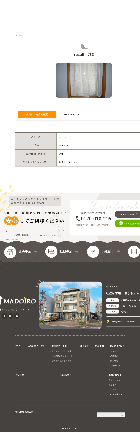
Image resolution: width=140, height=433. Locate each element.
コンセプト (115, 351)
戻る (21, 35)
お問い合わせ (130, 9)
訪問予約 (113, 390)
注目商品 (55, 12)
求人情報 (114, 360)
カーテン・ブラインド (61, 351)
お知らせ (97, 12)
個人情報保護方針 (24, 412)
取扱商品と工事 (40, 12)
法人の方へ (110, 12)
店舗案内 (114, 356)
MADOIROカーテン (19, 12)
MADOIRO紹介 (82, 12)
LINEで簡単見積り (117, 395)
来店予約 (113, 385)
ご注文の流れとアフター (62, 360)
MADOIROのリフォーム (62, 356)
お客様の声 (115, 365)
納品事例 (67, 12)
